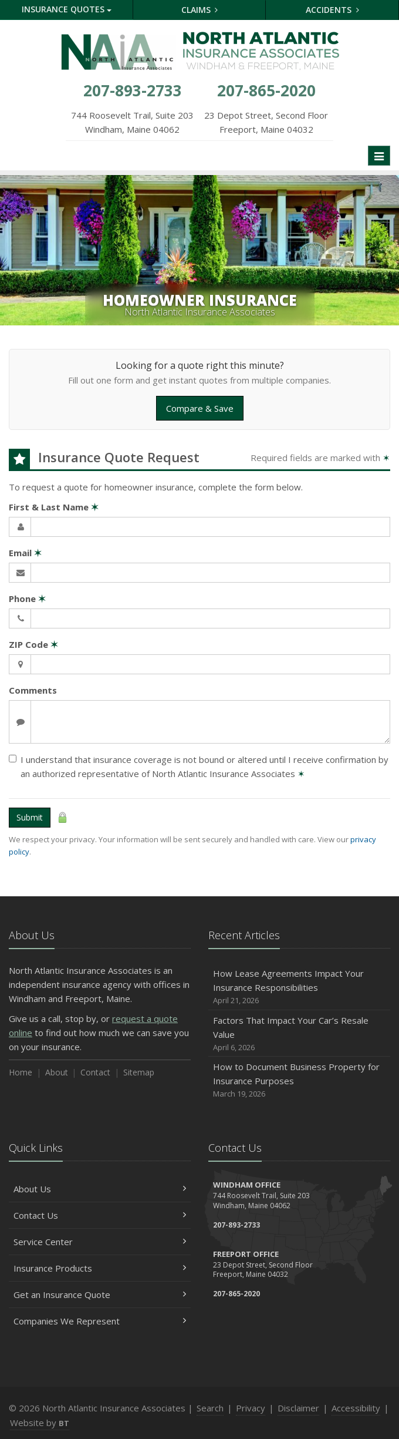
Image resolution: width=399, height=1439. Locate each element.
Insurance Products (99, 1268)
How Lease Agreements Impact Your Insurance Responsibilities (299, 987)
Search (210, 1408)
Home (20, 1072)
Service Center (99, 1242)
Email (25, 553)
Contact (95, 1072)
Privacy (250, 1408)
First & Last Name (54, 507)
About (56, 1072)
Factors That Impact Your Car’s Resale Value (299, 1034)
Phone (27, 598)
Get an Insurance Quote (99, 1294)
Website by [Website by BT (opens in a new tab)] (39, 1422)
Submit (29, 817)
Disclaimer (298, 1408)
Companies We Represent (99, 1321)
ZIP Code (33, 644)
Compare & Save (200, 408)
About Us (99, 1189)
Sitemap (138, 1072)
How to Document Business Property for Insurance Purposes (299, 1080)
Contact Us (99, 1215)
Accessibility (356, 1408)
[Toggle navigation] (379, 156)
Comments (33, 690)
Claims (199, 9)
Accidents (332, 9)
